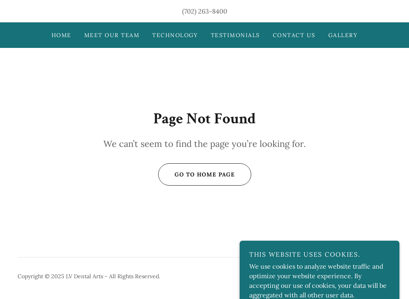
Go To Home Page (196, 174)
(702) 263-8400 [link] (204, 11)
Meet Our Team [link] (111, 35)
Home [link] (61, 35)
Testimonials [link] (235, 35)
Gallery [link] (343, 35)
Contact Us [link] (294, 35)
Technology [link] (175, 35)
